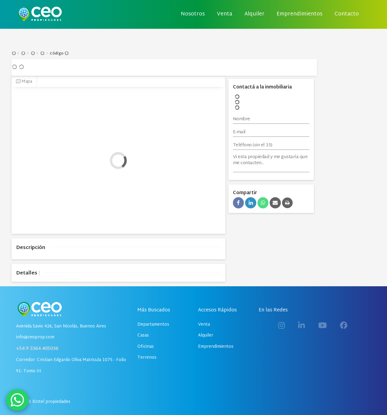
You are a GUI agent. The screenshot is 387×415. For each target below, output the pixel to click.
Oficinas (145, 346)
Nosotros (193, 14)
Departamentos (153, 324)
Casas (143, 335)
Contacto (347, 14)
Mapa (24, 81)
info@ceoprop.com (35, 337)
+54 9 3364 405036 (37, 349)
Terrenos (146, 357)
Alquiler (254, 14)
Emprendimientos (299, 14)
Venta (224, 14)
